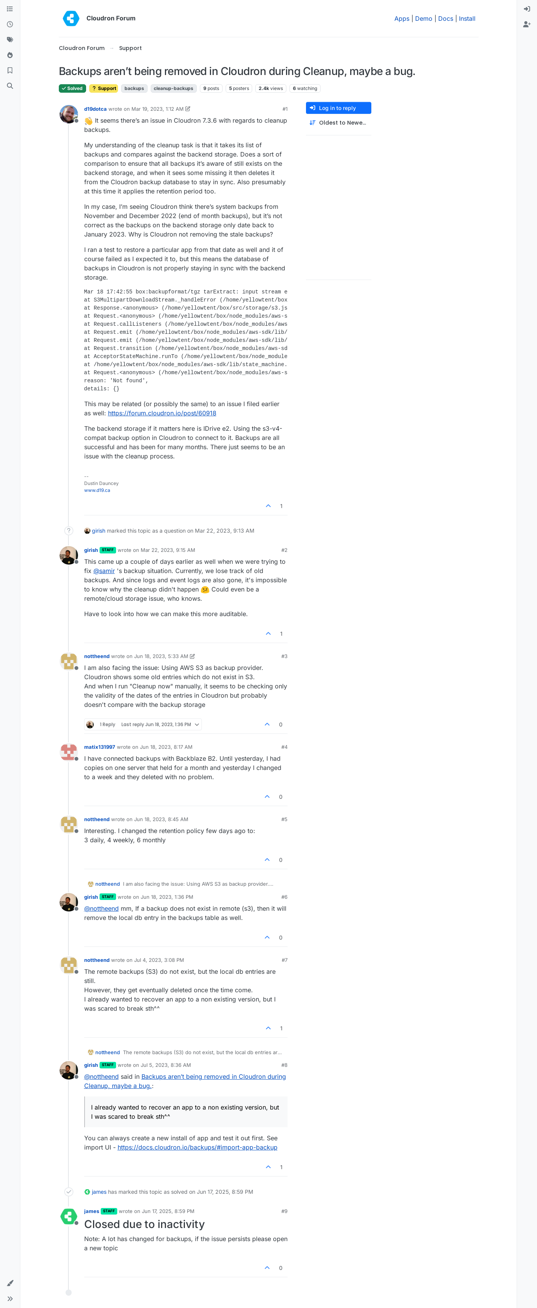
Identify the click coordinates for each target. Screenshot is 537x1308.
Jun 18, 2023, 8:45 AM (161, 819)
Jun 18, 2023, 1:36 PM (167, 897)
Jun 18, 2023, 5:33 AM (161, 656)
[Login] (527, 9)
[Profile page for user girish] (69, 555)
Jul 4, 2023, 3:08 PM (159, 960)
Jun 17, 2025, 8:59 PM (168, 1211)
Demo (423, 18)
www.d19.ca (97, 490)
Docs (445, 18)
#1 (285, 109)
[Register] (527, 24)
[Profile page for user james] (69, 1216)
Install (467, 18)
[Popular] (10, 55)
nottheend (97, 656)
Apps (401, 18)
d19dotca (95, 109)
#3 (284, 656)
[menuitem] (527, 9)
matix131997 (99, 747)
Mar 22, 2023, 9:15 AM (168, 550)
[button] (10, 1283)
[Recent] (10, 24)
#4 (284, 747)
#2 (284, 550)
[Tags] (10, 40)
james (99, 1191)
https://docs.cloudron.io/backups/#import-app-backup (198, 1147)
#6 (284, 897)
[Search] (10, 86)
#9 (284, 1211)
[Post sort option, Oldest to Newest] (338, 123)
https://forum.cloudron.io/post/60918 (162, 413)
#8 (284, 1065)
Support (103, 88)
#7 (285, 960)
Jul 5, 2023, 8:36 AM (166, 1065)
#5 (284, 819)
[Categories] (10, 9)
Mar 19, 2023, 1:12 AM (157, 109)
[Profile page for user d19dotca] (69, 114)
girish (98, 530)
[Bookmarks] (10, 71)
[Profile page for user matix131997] (69, 752)
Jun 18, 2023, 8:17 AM (166, 747)
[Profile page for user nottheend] (69, 661)
